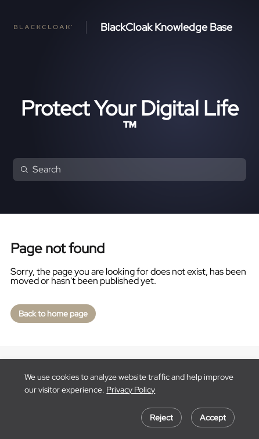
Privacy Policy (130, 389)
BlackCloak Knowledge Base (166, 27)
